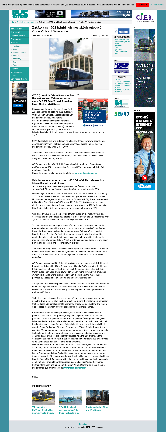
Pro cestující (16, 32)
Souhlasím (142, 5)
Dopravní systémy (19, 52)
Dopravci (14, 69)
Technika (21, 22)
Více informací (157, 5)
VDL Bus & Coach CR (122, 82)
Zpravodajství (16, 29)
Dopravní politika (18, 36)
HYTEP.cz (118, 45)
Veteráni (16, 56)
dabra (94, 36)
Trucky (15, 65)
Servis (15, 49)
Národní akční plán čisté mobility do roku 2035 (123, 42)
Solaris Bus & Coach (122, 86)
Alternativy (31, 22)
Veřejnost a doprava (19, 79)
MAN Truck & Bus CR (123, 84)
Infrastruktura (16, 72)
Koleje (15, 62)
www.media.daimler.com (86, 173)
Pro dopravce (16, 39)
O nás (13, 75)
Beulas (117, 88)
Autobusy (16, 46)
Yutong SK (119, 91)
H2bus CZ (118, 49)
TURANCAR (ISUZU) (122, 89)
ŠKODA (117, 80)
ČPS (116, 47)
